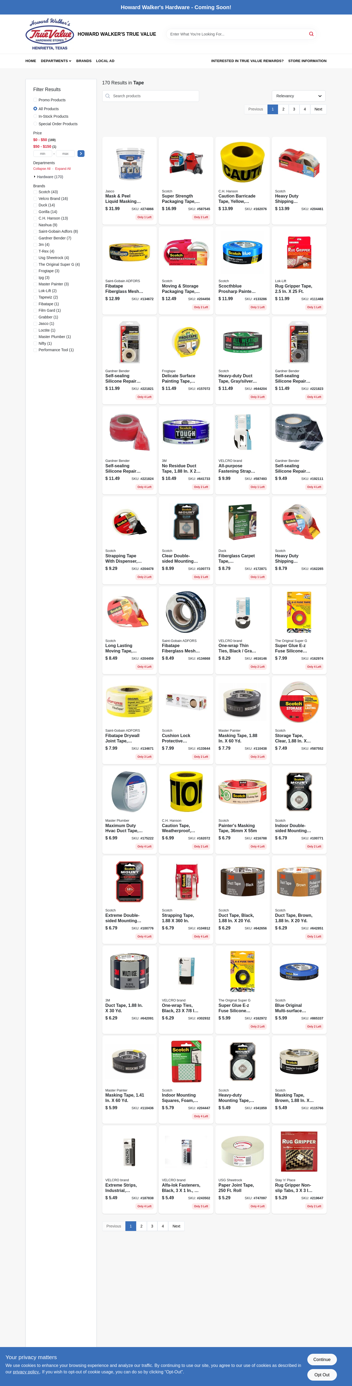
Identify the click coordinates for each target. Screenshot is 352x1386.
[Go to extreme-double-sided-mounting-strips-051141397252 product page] (129, 900)
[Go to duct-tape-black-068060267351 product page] (242, 900)
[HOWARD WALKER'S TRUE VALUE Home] (50, 34)
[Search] (312, 33)
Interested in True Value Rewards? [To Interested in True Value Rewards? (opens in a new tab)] (247, 61)
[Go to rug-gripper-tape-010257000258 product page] (299, 271)
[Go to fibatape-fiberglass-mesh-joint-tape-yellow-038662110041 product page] (129, 271)
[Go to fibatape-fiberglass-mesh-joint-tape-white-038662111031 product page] (186, 630)
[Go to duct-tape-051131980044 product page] (129, 990)
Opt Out (321, 1375)
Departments (54, 61)
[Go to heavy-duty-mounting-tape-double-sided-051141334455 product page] (242, 1080)
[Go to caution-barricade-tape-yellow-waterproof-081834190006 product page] (242, 181)
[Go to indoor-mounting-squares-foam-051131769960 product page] (186, 1080)
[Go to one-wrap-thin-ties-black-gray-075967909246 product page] (242, 630)
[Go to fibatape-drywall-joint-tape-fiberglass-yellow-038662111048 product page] (129, 720)
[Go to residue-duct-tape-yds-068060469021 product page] (186, 450)
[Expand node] (35, 176)
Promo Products (52, 100)
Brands (84, 61)
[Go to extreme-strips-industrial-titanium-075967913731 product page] (129, 1170)
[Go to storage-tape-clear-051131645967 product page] (299, 720)
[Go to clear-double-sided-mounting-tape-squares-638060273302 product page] (186, 540)
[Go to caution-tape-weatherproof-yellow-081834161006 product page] (186, 810)
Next (318, 109)
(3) (49, 271)
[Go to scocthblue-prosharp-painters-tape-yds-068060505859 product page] (242, 271)
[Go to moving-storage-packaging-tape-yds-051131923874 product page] (186, 271)
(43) (48, 192)
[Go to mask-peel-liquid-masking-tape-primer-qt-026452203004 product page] (129, 181)
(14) (47, 205)
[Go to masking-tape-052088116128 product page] (129, 1080)
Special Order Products (58, 124)
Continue (321, 1359)
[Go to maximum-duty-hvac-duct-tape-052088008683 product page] (129, 810)
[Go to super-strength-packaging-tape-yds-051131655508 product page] (186, 181)
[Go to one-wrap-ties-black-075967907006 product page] (186, 990)
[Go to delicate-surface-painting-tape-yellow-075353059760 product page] (186, 361)
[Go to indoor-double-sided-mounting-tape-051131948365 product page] (299, 810)
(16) (53, 198)
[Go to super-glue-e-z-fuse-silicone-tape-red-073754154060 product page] (299, 630)
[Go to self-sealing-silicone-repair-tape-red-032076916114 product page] (129, 450)
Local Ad (105, 61)
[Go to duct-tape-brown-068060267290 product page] (299, 900)
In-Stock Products (54, 116)
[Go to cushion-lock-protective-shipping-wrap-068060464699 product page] (186, 720)
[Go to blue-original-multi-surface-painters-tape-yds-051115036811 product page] (299, 990)
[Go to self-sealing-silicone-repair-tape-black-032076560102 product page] (299, 450)
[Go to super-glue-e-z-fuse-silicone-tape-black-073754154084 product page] (242, 990)
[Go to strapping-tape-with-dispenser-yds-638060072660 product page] (129, 540)
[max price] (65, 153)
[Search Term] (241, 34)
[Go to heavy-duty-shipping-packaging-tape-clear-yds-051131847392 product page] (299, 181)
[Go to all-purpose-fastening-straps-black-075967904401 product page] (242, 450)
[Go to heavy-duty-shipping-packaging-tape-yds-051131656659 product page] (299, 540)
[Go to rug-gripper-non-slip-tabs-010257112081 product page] (299, 1170)
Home (31, 61)
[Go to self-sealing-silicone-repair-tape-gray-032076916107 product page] (299, 361)
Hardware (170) (50, 177)
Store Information (307, 61)
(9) (48, 225)
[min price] (42, 153)
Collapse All (42, 169)
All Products (49, 108)
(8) (58, 231)
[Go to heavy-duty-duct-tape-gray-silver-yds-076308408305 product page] (242, 361)
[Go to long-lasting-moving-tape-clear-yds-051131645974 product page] (129, 630)
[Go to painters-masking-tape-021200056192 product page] (242, 810)
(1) (49, 304)
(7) (55, 238)
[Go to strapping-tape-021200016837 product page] (186, 900)
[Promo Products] (35, 100)
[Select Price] (81, 153)
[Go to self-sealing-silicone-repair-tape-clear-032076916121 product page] (129, 361)
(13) (53, 218)
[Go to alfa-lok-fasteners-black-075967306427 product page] (186, 1170)
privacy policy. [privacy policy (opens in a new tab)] (26, 1372)
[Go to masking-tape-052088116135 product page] (242, 720)
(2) (48, 291)
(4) (44, 244)
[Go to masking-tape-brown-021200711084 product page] (299, 1080)
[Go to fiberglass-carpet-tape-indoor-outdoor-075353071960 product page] (242, 540)
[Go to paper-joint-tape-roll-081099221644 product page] (242, 1170)
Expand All (63, 169)
